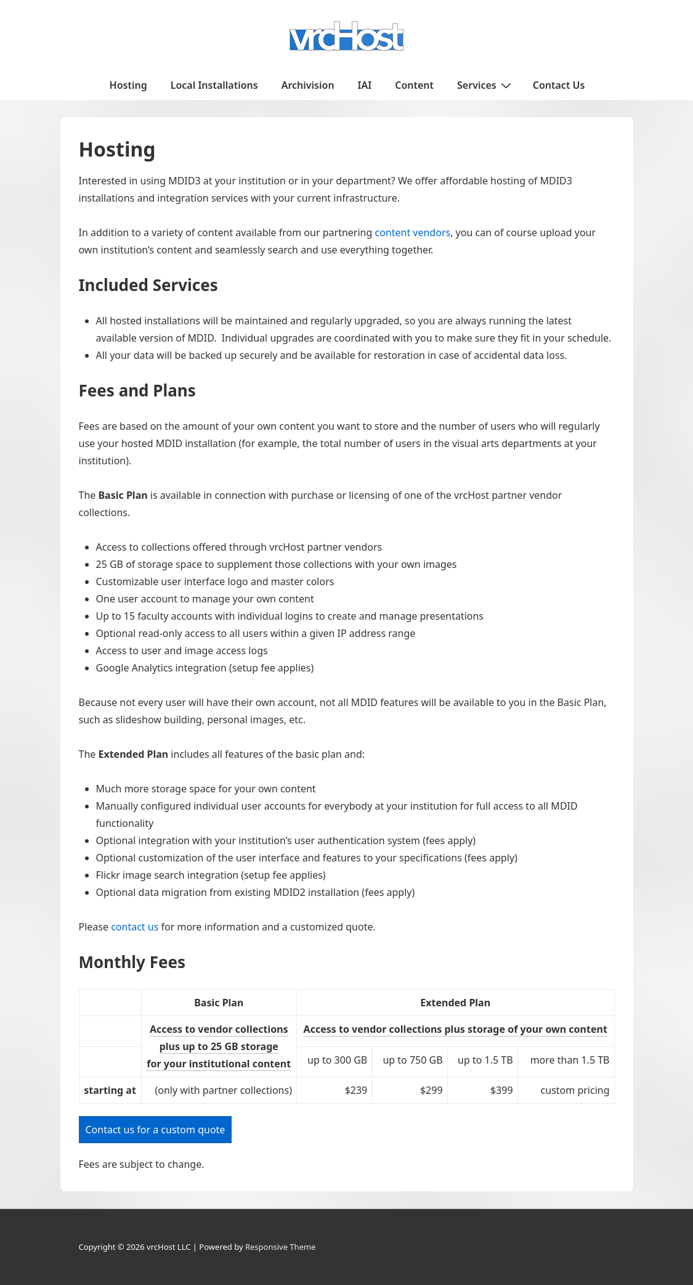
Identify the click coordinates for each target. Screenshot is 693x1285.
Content (414, 85)
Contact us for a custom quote (155, 1129)
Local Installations (214, 85)
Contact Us (559, 85)
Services (485, 84)
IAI (365, 85)
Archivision (308, 85)
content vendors (412, 232)
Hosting (128, 85)
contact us (134, 927)
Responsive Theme (280, 1246)
